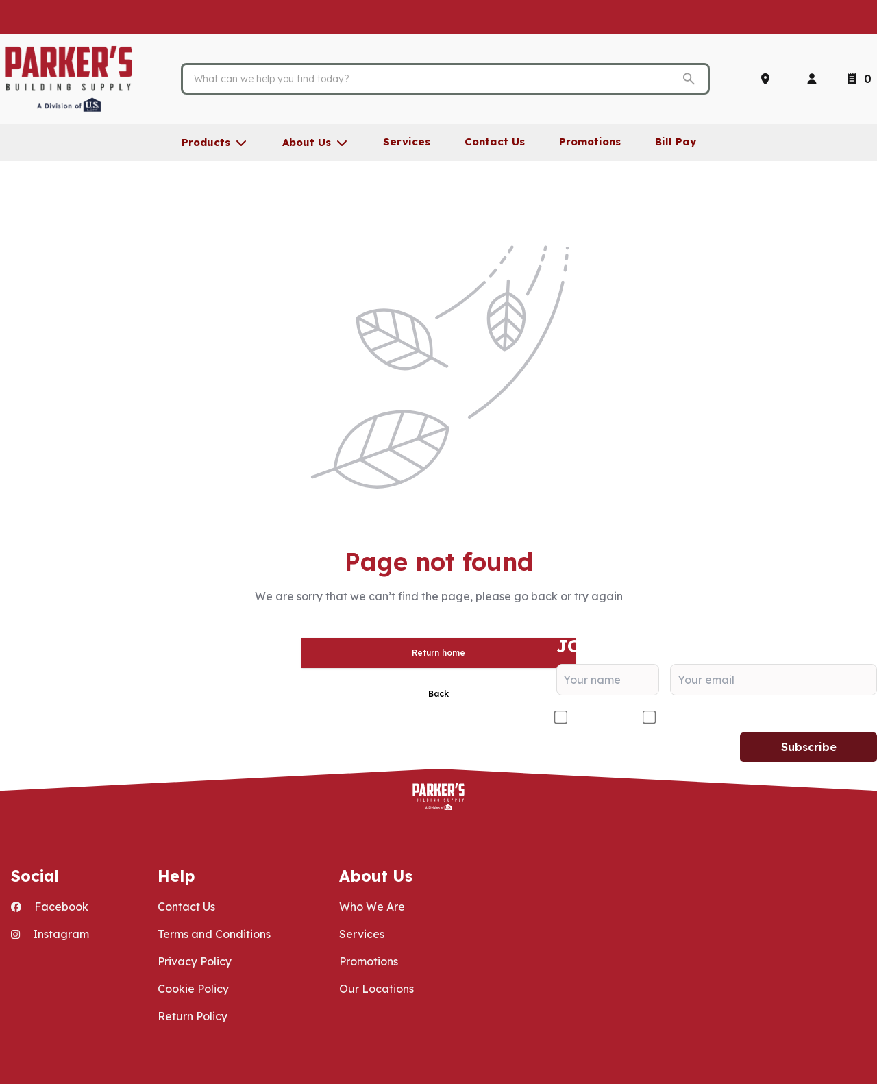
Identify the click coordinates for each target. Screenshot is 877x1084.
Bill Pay (675, 141)
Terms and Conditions (214, 934)
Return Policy (192, 1016)
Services (361, 934)
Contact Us (186, 906)
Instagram (50, 934)
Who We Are (372, 906)
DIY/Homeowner (704, 717)
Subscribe (809, 747)
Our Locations (376, 989)
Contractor (599, 717)
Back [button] (438, 694)
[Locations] (768, 78)
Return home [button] (438, 653)
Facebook (49, 906)
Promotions (368, 961)
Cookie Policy (193, 989)
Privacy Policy (195, 961)
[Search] (435, 79)
